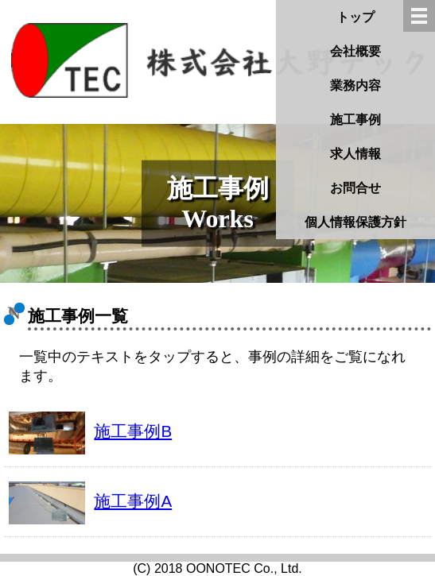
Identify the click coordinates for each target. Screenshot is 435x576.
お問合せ (355, 188)
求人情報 (355, 153)
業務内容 (355, 85)
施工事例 (355, 119)
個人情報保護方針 (355, 222)
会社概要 (355, 51)
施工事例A (133, 501)
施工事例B (133, 431)
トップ (355, 17)
